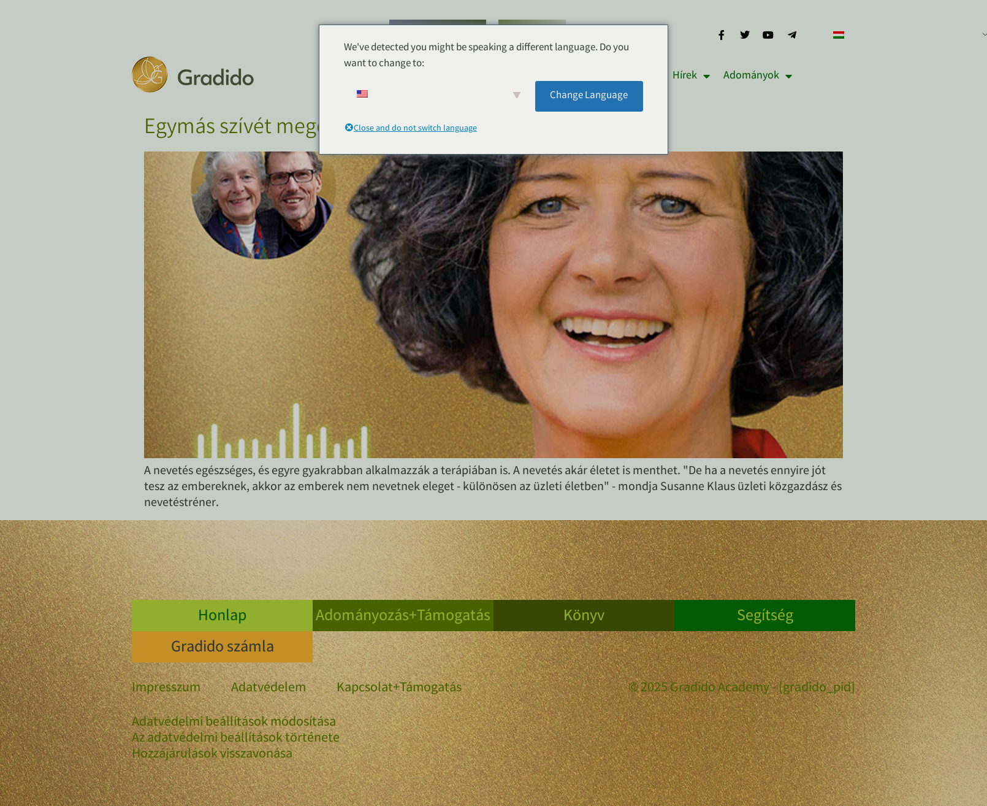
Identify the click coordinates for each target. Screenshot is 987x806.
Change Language (589, 96)
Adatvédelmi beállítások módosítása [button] (234, 723)
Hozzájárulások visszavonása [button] (212, 755)
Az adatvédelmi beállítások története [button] (236, 739)
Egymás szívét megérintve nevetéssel (312, 129)
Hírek (691, 76)
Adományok (757, 76)
